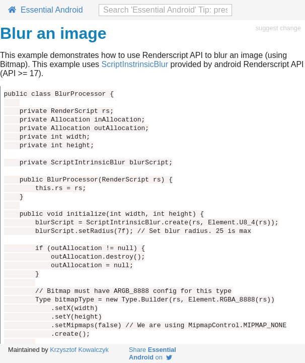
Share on (152, 353)
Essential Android (45, 10)
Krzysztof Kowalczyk (79, 349)
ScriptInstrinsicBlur (135, 64)
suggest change (278, 28)
